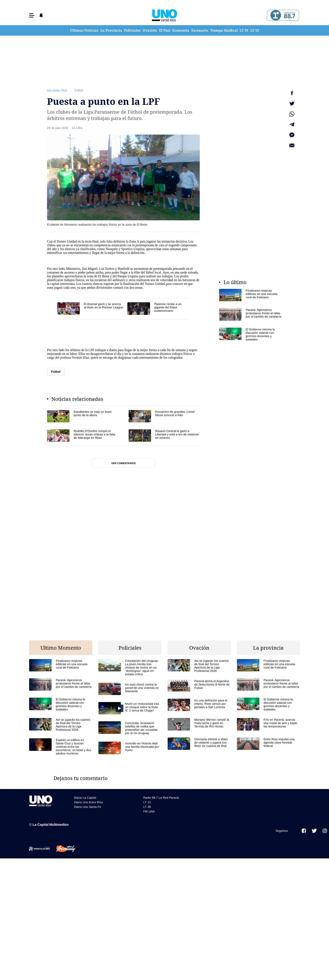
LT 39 (244, 30)
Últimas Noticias (84, 30)
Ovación (150, 30)
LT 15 (254, 30)
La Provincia (111, 30)
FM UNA (149, 811)
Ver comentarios (123, 463)
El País (164, 30)
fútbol (150, 272)
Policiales (132, 30)
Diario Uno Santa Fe (87, 807)
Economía (180, 30)
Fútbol (79, 90)
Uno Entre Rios (57, 90)
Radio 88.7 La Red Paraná (161, 797)
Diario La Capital (85, 797)
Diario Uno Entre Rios (88, 802)
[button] (31, 15)
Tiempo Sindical (224, 30)
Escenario (199, 30)
